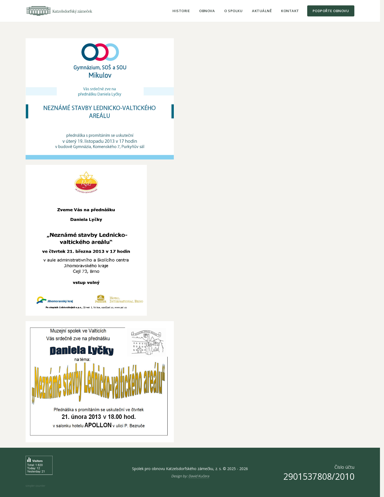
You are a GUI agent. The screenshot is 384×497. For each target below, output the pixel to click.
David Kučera (198, 476)
